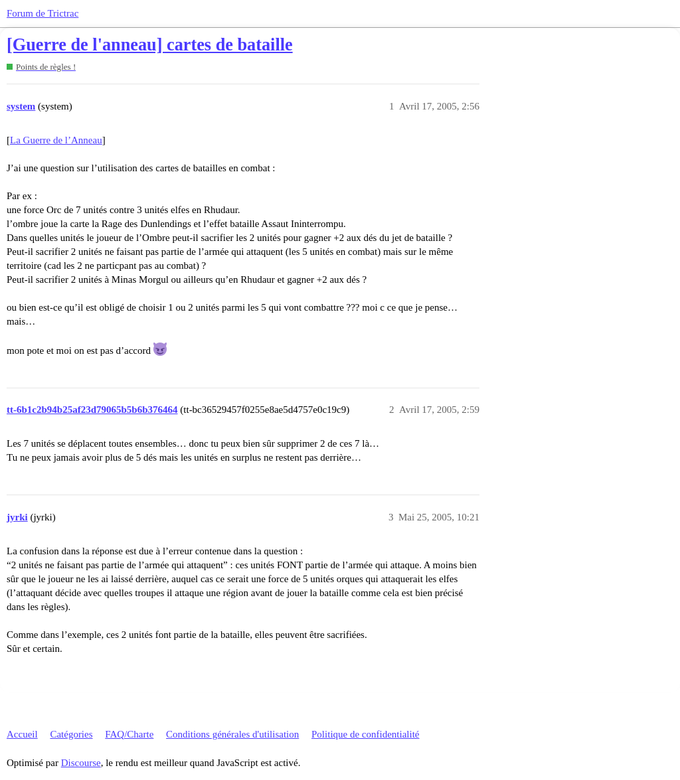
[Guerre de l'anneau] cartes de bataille (150, 44)
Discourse (81, 762)
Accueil (22, 734)
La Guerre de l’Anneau (56, 140)
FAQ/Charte (129, 734)
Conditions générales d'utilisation (232, 734)
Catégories (71, 734)
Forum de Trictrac (42, 13)
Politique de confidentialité (365, 734)
